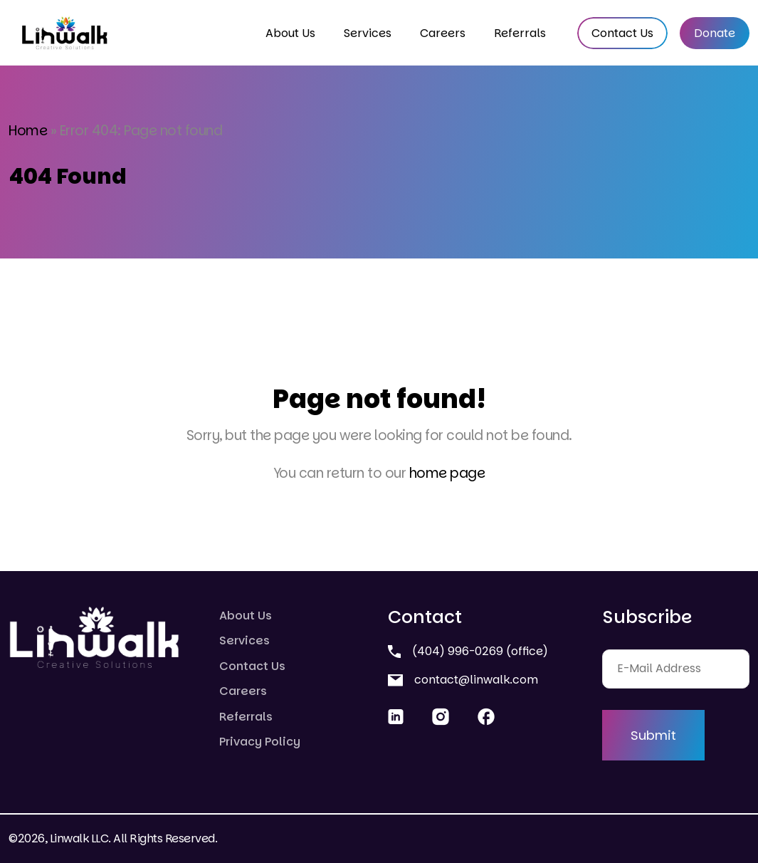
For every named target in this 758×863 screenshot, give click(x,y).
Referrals (520, 33)
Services (367, 33)
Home (28, 130)
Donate (714, 33)
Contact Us (622, 33)
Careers (442, 33)
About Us (290, 33)
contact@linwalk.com (463, 679)
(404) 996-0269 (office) (468, 651)
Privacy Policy (259, 741)
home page (447, 473)
